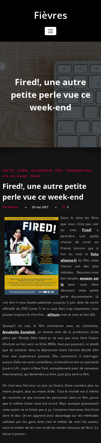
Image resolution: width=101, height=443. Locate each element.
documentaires (41, 170)
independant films (78, 170)
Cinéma (22, 170)
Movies (36, 176)
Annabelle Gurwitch (18, 332)
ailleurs (53, 314)
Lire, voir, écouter (14, 176)
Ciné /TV (8, 170)
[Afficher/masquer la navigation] (50, 31)
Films (58, 170)
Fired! (86, 230)
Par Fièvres (10, 207)
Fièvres (50, 15)
